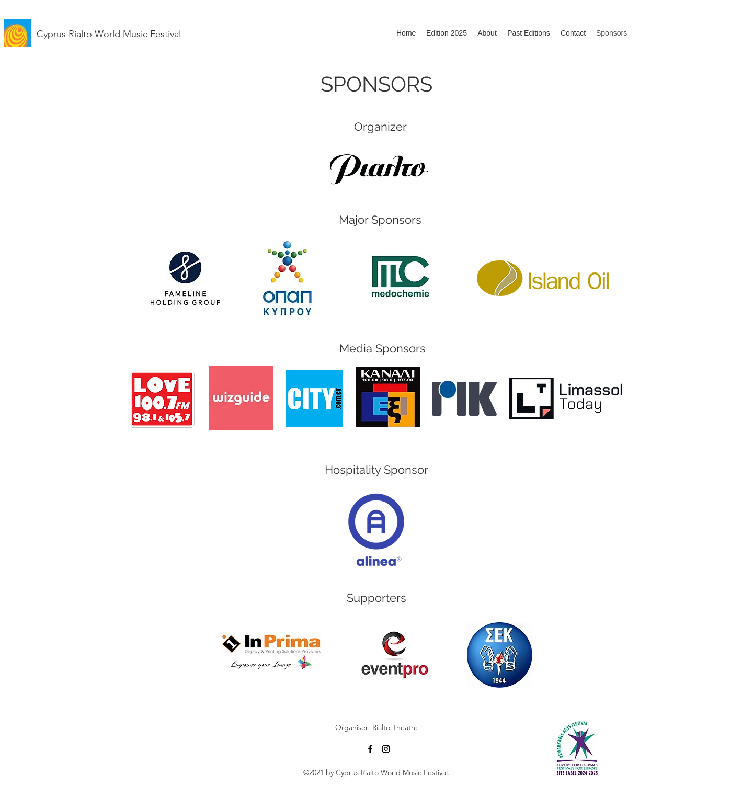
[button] (528, 33)
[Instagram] (386, 749)
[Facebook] (370, 749)
